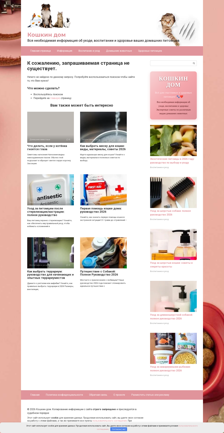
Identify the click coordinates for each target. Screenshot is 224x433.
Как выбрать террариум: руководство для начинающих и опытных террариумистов (50, 275)
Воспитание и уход (89, 50)
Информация (64, 50)
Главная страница (40, 50)
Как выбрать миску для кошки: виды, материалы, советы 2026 (103, 147)
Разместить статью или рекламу (150, 394)
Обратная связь (98, 394)
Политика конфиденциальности (64, 394)
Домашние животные (119, 50)
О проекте (119, 394)
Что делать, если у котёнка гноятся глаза (47, 147)
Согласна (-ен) (119, 429)
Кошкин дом (46, 34)
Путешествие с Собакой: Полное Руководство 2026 (99, 273)
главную (55, 98)
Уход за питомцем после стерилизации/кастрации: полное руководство (45, 212)
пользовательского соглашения (110, 420)
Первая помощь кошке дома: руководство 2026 (101, 210)
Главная (35, 394)
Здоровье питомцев (150, 50)
